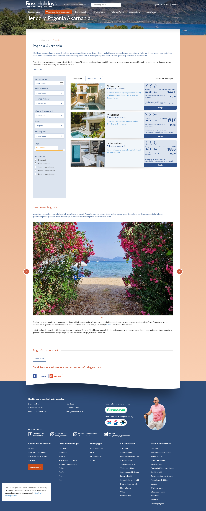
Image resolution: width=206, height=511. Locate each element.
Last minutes (125, 496)
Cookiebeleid (156, 472)
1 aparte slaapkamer (46, 167)
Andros (62, 456)
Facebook (41, 376)
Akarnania (45, 40)
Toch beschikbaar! (127, 468)
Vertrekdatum (41, 79)
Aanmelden (34, 467)
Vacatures (151, 12)
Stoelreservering (158, 492)
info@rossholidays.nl (74, 412)
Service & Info (135, 12)
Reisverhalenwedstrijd (129, 480)
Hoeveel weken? (42, 98)
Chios (61, 468)
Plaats (37, 121)
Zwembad (42, 160)
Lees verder (37, 69)
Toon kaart (39, 358)
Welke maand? (41, 88)
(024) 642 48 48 (161, 5)
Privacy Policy (156, 464)
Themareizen (99, 12)
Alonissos (63, 452)
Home (35, 40)
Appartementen (96, 448)
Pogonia (56, 40)
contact (175, 5)
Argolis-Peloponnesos (68, 460)
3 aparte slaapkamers (46, 174)
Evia (60, 480)
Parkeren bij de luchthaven (162, 476)
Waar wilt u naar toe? (44, 111)
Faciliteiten (40, 156)
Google (57, 376)
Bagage (154, 484)
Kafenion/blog (117, 12)
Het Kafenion (125, 488)
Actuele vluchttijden (159, 480)
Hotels (92, 460)
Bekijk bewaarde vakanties (76, 4)
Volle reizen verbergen (164, 78)
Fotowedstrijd (126, 476)
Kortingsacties (81, 12)
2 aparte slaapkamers (46, 170)
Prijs (37, 143)
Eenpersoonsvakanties (129, 456)
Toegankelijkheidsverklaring (162, 468)
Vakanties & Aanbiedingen (58, 12)
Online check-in (157, 488)
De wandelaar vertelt (129, 484)
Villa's (92, 452)
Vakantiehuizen (96, 456)
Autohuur (124, 448)
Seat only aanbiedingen (129, 472)
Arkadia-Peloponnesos (68, 464)
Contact (154, 448)
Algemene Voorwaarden (161, 452)
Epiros (61, 476)
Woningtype (40, 131)
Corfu (61, 472)
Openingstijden (157, 503)
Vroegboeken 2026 (128, 464)
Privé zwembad (44, 163)
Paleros (109, 325)
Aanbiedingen (126, 452)
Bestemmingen (34, 12)
